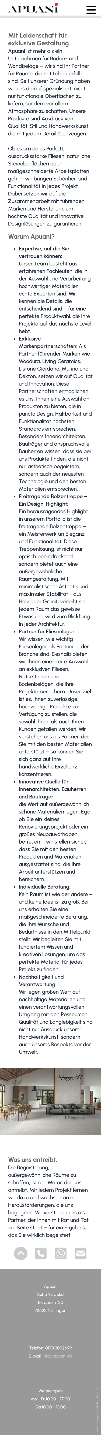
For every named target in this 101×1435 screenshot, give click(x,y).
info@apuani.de (56, 1356)
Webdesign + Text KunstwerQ (97, 1410)
